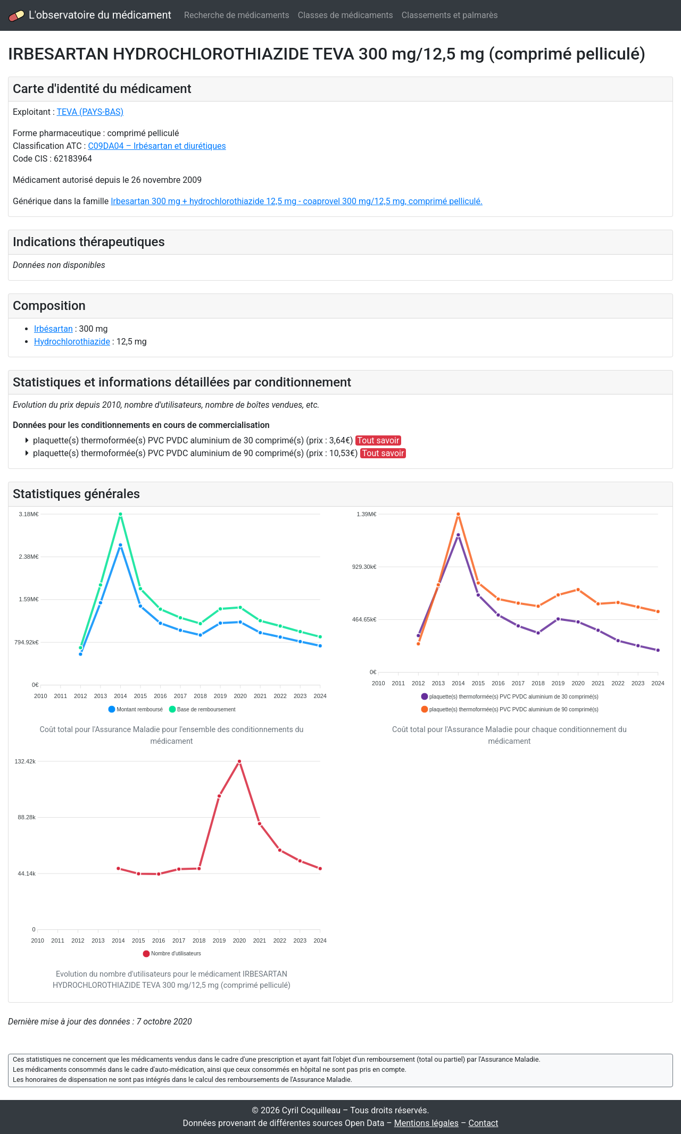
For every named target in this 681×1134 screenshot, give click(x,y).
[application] (172, 612)
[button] (135, 709)
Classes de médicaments (345, 15)
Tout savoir (379, 440)
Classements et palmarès (450, 15)
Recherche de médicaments (236, 15)
